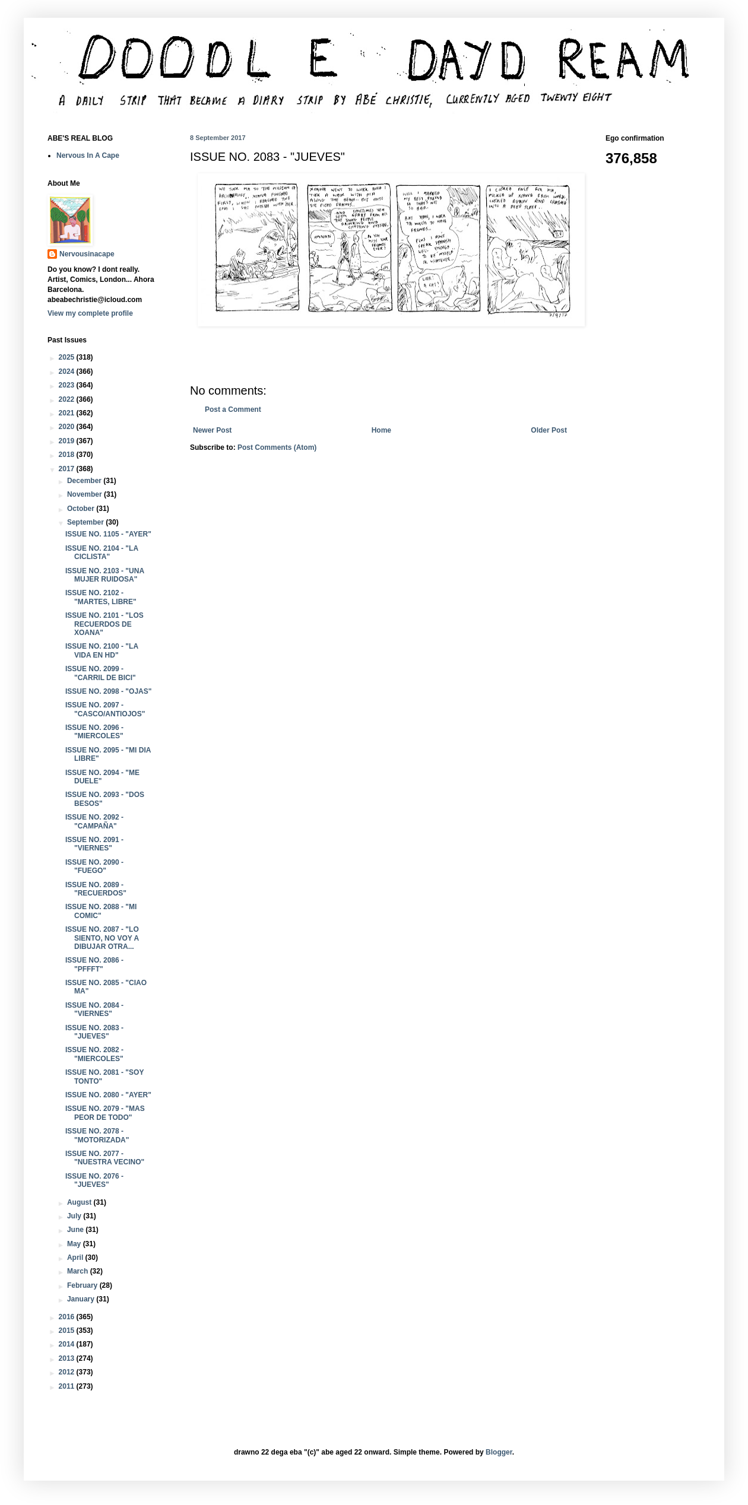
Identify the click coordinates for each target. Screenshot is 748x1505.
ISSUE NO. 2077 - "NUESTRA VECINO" (104, 1158)
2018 (68, 454)
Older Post (549, 430)
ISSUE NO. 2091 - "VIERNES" (94, 844)
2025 (68, 357)
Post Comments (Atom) (276, 447)
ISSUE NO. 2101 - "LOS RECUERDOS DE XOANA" (104, 624)
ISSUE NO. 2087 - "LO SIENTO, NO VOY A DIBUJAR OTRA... (102, 938)
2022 (68, 399)
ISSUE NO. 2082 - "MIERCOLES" (94, 1054)
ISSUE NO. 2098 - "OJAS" (108, 691)
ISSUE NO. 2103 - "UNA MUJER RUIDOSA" (104, 575)
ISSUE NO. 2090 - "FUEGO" (94, 866)
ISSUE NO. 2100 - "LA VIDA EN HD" (101, 650)
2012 (68, 1372)
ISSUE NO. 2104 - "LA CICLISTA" (101, 552)
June (76, 1229)
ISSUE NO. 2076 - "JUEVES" (94, 1180)
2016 (68, 1317)
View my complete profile (90, 313)
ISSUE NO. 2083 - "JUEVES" (94, 1032)
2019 (68, 441)
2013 (68, 1358)
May (75, 1244)
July (75, 1216)
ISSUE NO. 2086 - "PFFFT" (94, 964)
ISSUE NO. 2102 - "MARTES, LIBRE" (101, 597)
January (81, 1299)
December (85, 481)
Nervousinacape (87, 254)
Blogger (499, 1452)
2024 (68, 371)
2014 (68, 1344)
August (80, 1202)
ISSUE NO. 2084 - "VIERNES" (94, 1009)
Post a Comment (233, 409)
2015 (68, 1330)
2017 (68, 469)
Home (381, 430)
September (86, 522)
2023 (68, 385)
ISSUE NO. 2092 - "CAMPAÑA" (94, 821)
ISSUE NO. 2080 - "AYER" (108, 1095)
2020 (68, 427)
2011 (68, 1386)
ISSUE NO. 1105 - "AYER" (108, 534)
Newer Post (212, 430)
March (78, 1271)
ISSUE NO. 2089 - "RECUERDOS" (95, 889)
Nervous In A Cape (87, 155)
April (76, 1257)
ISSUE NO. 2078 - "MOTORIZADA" (97, 1135)
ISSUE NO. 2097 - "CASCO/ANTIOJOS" (105, 709)
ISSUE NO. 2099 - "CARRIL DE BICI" (100, 673)
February (83, 1285)
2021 (68, 413)
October (81, 508)
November (85, 494)
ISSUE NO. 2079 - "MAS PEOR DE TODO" (105, 1112)
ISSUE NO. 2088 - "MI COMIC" (101, 911)
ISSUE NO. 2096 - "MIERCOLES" (94, 731)
